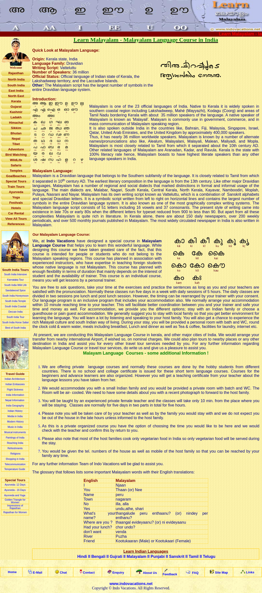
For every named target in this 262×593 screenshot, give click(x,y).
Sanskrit (176, 556)
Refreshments (15, 448)
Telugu (209, 556)
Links (250, 572)
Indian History (15, 411)
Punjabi (158, 556)
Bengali (98, 556)
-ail (38, 572)
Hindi (82, 556)
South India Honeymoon (15, 295)
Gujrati (116, 556)
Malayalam (136, 556)
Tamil (194, 556)
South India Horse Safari (15, 322)
